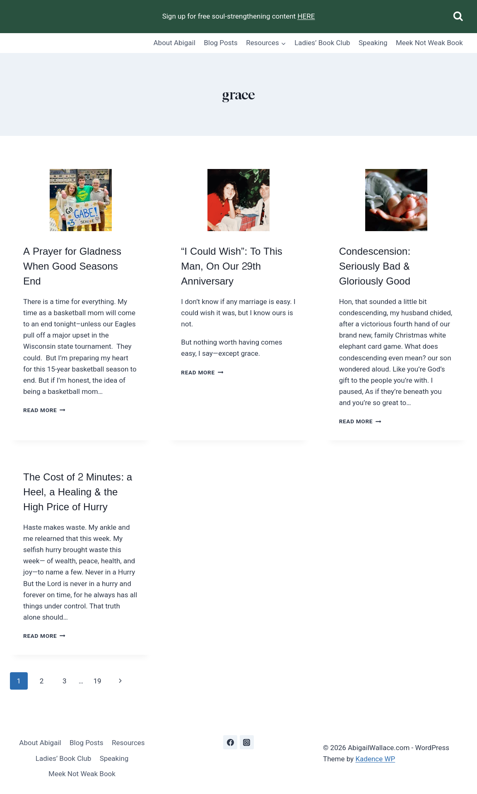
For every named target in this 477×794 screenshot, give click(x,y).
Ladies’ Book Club (322, 43)
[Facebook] (230, 742)
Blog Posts (221, 43)
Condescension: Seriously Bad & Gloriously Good (374, 266)
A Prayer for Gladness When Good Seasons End (72, 266)
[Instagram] (247, 742)
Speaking (373, 43)
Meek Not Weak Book (429, 43)
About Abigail (174, 43)
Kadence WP (375, 759)
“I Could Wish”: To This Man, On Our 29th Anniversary (231, 266)
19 (97, 681)
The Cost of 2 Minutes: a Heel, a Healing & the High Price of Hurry (77, 492)
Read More (44, 410)
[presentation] (80, 200)
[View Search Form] (458, 17)
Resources (128, 742)
